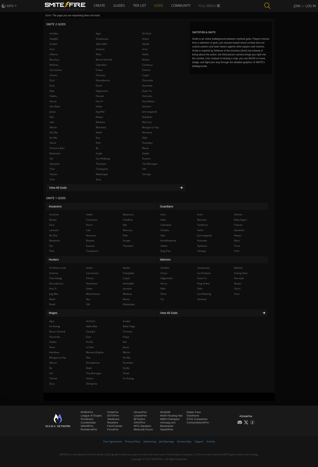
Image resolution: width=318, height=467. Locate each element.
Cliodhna (128, 219)
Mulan (237, 283)
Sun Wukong (103, 158)
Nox (88, 357)
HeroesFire (140, 412)
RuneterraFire (89, 429)
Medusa (100, 122)
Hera (52, 347)
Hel (125, 342)
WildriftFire (87, 426)
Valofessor (113, 419)
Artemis (100, 49)
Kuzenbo (202, 240)
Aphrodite (101, 44)
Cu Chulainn (204, 273)
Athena (54, 54)
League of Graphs (91, 415)
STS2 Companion (197, 419)
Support (199, 441)
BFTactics (139, 419)
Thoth (126, 373)
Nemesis (147, 132)
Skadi (52, 304)
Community (180, 5)
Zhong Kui (91, 383)
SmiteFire (113, 412)
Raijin (89, 368)
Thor (52, 169)
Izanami (146, 106)
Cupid (145, 75)
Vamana (202, 299)
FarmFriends (114, 426)
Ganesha (147, 85)
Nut (98, 137)
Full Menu (209, 5)
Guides (119, 5)
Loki (52, 122)
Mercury (147, 122)
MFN (10, 6)
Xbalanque (102, 174)
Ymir (52, 179)
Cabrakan (101, 65)
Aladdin (54, 39)
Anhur (145, 39)
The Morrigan (150, 164)
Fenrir (99, 85)
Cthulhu (164, 230)
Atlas (98, 54)
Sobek (145, 153)
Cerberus (147, 65)
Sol (51, 158)
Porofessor (87, 419)
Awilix (145, 54)
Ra (97, 148)
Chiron (53, 75)
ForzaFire (113, 429)
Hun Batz (55, 106)
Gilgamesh (102, 91)
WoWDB (165, 412)
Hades (53, 96)
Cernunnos (56, 70)
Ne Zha (54, 132)
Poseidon (147, 143)
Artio (145, 49)
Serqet (126, 240)
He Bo (89, 342)
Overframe (193, 415)
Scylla (99, 153)
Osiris (53, 143)
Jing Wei (100, 111)
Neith (99, 132)
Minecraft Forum (143, 429)
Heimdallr (128, 283)
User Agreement (112, 441)
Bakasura (128, 214)
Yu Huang (128, 378)
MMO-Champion (170, 419)
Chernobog (55, 278)
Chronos (100, 75)
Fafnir (200, 230)
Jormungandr (149, 111)
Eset (52, 85)
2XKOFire (139, 422)
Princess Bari (57, 148)
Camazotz (91, 219)
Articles (211, 441)
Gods (158, 5)
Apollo (145, 44)
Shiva (163, 294)
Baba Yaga (129, 326)
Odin (144, 137)
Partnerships (184, 441)
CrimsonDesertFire (198, 422)
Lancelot (54, 230)
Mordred (101, 127)
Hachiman (92, 283)
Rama (145, 148)
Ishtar (99, 106)
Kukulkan (147, 117)
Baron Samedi (104, 59)
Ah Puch (146, 33)
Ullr (144, 169)
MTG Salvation (142, 426)
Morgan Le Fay (150, 127)
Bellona (54, 65)
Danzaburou (103, 80)
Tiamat (53, 378)
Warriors (165, 259)
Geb (52, 91)
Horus (53, 101)
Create (99, 5)
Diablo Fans (194, 412)
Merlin (53, 127)
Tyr (162, 299)
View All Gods (116, 187)
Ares (52, 49)
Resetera (112, 422)
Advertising (149, 441)
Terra (237, 246)
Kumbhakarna (168, 240)
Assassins (55, 206)
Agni (98, 33)
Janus (53, 111)
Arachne (54, 214)
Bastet (145, 59)
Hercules (147, 96)
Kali (52, 117)
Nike (163, 288)
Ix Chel (90, 347)
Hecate (100, 96)
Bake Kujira (240, 219)
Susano (146, 158)
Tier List (139, 5)
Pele (98, 143)
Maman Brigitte (95, 352)
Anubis (53, 44)
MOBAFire (87, 412)
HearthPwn (166, 429)
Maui (237, 240)
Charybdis (128, 273)
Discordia (147, 80)
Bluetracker (167, 426)
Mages (53, 313)
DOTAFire (113, 415)
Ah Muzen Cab (57, 268)
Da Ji (52, 80)
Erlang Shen (241, 273)
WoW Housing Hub (171, 415)
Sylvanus (55, 164)
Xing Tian (165, 251)
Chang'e (90, 331)
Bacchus (54, 59)
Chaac (99, 70)
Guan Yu (147, 91)
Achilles (54, 33)
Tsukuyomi (102, 169)
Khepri (99, 117)
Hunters (54, 259)
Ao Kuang (54, 326)
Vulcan (53, 174)
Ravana (90, 240)
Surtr (237, 294)
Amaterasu (102, 39)
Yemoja (146, 174)
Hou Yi (99, 101)
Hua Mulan (148, 101)
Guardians (166, 206)
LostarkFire (140, 415)
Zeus (98, 179)
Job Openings (166, 441)
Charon (146, 70)
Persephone (93, 362)
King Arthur (203, 283)
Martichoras (93, 294)
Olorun (53, 362)
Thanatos (101, 164)
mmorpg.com (168, 422)
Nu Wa (53, 137)
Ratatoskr (55, 153)
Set (51, 246)
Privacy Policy (132, 441)
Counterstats (88, 422)
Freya (126, 337)
